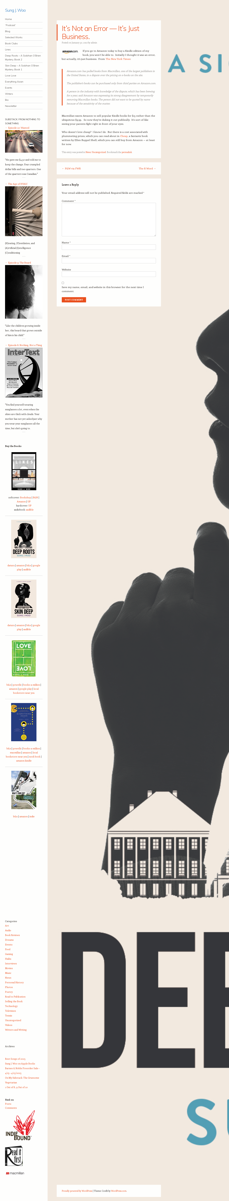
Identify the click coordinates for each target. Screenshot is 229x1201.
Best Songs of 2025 (15, 1058)
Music (8, 972)
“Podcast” (10, 25)
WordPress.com (118, 1190)
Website (66, 269)
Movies (9, 968)
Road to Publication (15, 996)
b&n (28, 565)
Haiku (8, 958)
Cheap (124, 136)
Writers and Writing (16, 1029)
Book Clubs (11, 43)
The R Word (147, 168)
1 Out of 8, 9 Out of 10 (16, 1087)
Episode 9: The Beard (19, 262)
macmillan (15, 752)
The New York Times (118, 59)
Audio (8, 930)
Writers (9, 93)
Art (7, 925)
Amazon (21, 501)
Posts (8, 1103)
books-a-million (31, 684)
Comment (68, 201)
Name (66, 242)
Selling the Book (14, 1001)
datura (11, 565)
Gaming (9, 954)
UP (29, 501)
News (88, 152)
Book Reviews (12, 935)
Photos (9, 987)
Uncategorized (99, 152)
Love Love (10, 75)
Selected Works (13, 37)
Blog (7, 31)
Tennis (8, 1015)
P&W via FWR (71, 168)
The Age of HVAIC (18, 183)
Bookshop (25, 497)
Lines (8, 49)
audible (30, 509)
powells (17, 684)
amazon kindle (24, 760)
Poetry (9, 991)
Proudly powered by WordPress (77, 1190)
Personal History (14, 982)
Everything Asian (14, 81)
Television (10, 1010)
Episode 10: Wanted (18, 127)
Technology (11, 1006)
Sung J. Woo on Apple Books (20, 1063)
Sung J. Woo (15, 10)
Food (7, 949)
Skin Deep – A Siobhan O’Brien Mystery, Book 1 (22, 67)
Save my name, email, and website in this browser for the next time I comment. (103, 289)
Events (8, 87)
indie (32, 816)
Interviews (11, 963)
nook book (34, 756)
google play (25, 688)
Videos (8, 1025)
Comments (11, 1107)
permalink (127, 152)
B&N (35, 497)
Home (8, 19)
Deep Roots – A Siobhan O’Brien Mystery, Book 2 (23, 57)
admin (94, 42)
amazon (20, 565)
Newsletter (11, 106)
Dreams (9, 939)
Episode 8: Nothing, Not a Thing (25, 345)
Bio (7, 99)
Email (66, 256)
